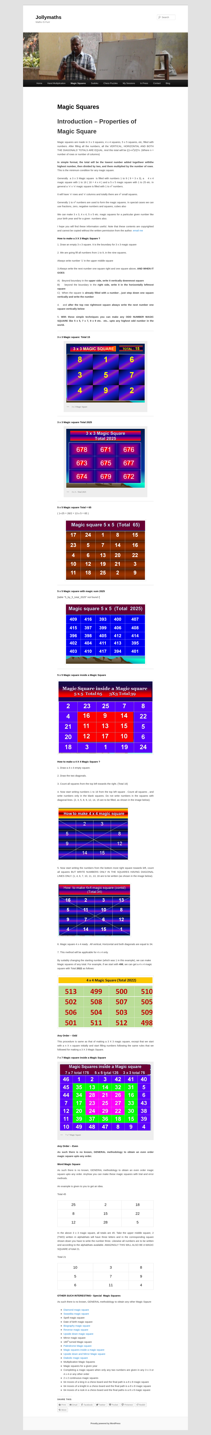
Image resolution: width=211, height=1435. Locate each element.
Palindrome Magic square (77, 1345)
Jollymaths (48, 17)
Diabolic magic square (75, 1357)
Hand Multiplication (56, 83)
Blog (168, 83)
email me (138, 230)
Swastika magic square (76, 1313)
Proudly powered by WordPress (105, 1423)
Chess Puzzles (111, 83)
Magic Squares (78, 83)
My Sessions (129, 83)
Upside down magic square (78, 1333)
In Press (144, 83)
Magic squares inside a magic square (83, 1349)
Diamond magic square (76, 1309)
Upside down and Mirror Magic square (84, 1353)
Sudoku (94, 83)
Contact (157, 83)
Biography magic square (76, 1325)
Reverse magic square (75, 1329)
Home (39, 83)
